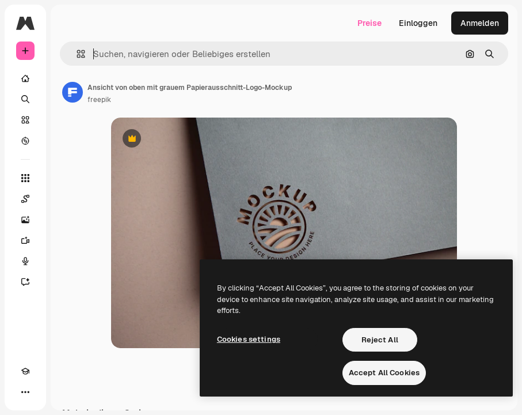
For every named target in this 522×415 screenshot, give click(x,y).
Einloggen (418, 23)
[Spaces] (25, 199)
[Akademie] (25, 371)
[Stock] (25, 120)
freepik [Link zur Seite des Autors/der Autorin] (99, 99)
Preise (369, 23)
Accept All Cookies (384, 373)
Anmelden (479, 23)
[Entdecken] (25, 140)
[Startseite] (25, 78)
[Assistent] (25, 282)
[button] (76, 54)
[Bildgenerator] (25, 219)
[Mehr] (25, 392)
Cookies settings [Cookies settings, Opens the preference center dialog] (248, 339)
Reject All (379, 340)
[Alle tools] (25, 178)
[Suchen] (25, 99)
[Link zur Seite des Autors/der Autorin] (72, 92)
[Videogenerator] (25, 240)
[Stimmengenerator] (25, 261)
